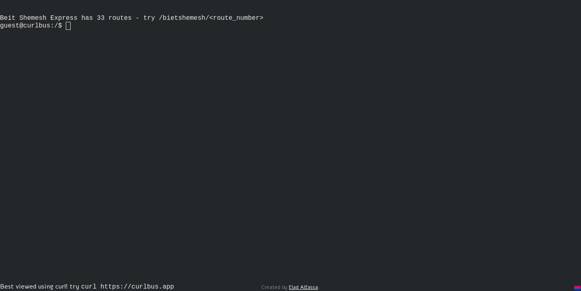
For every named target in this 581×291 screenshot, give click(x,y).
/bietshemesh (182, 22)
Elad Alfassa (303, 287)
